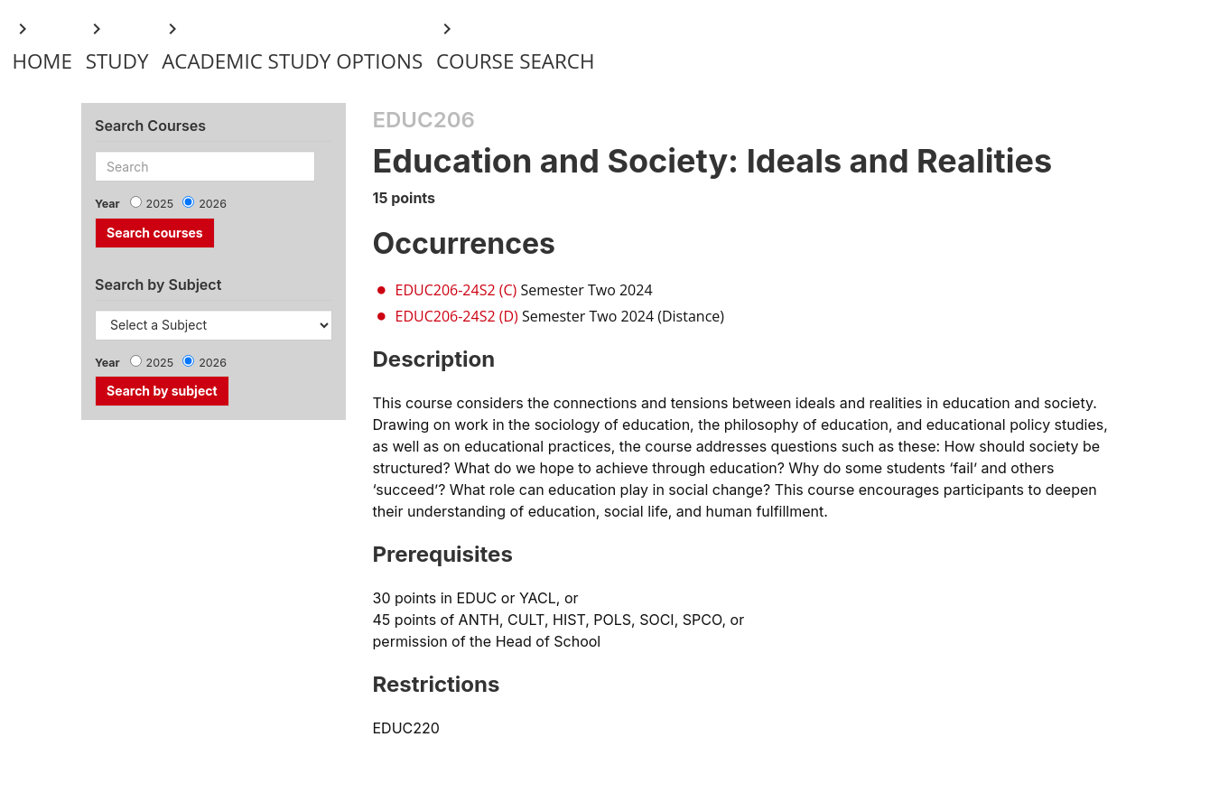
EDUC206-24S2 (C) (456, 290)
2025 (160, 203)
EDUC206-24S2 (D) (456, 316)
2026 (213, 203)
